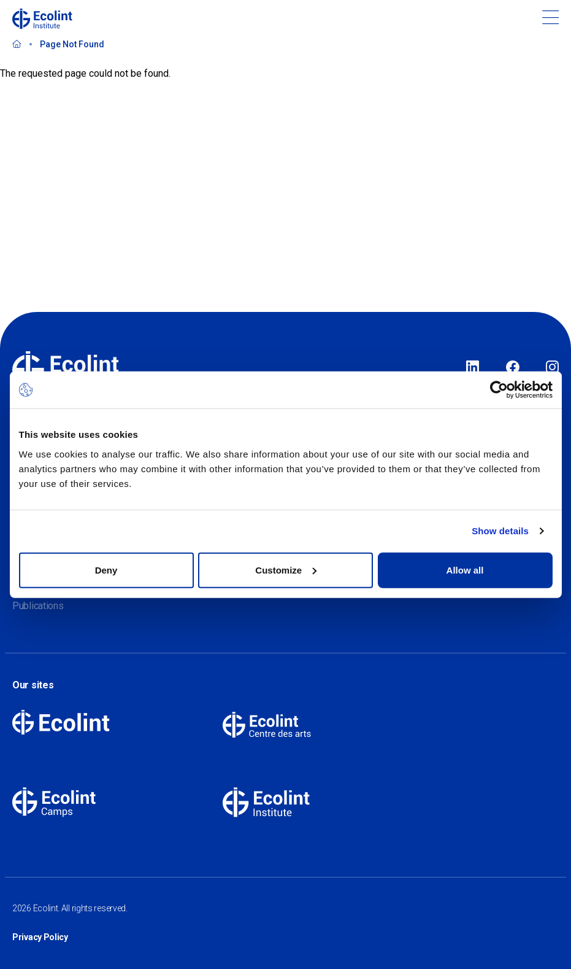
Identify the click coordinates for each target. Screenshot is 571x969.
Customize (285, 569)
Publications (37, 606)
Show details (500, 531)
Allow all (465, 569)
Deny (106, 569)
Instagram (552, 367)
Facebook (512, 367)
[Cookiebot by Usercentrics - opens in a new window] (499, 390)
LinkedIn (472, 367)
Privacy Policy (40, 937)
